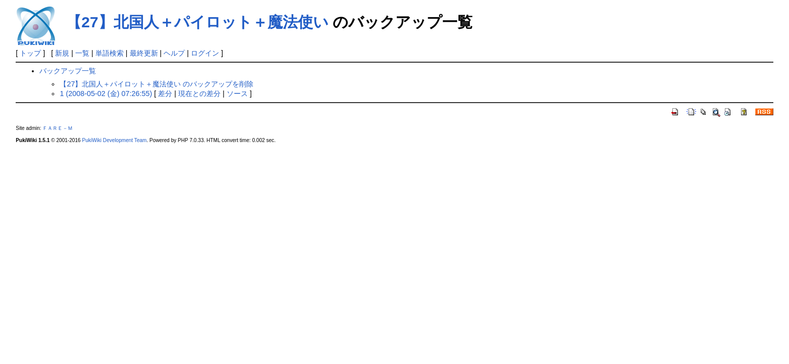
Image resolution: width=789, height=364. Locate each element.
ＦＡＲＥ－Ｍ (57, 128)
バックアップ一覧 (67, 71)
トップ (30, 53)
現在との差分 (199, 93)
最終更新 (144, 53)
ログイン (205, 53)
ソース (237, 93)
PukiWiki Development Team (114, 140)
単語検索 (109, 53)
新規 (62, 53)
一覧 (82, 53)
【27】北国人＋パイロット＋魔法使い (197, 22)
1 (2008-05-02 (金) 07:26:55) (106, 93)
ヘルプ (174, 53)
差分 (165, 93)
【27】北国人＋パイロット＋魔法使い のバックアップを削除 (156, 84)
